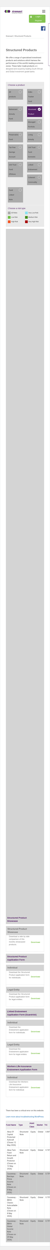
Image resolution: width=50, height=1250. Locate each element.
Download (35, 942)
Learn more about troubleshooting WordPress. (25, 1117)
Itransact (9, 36)
